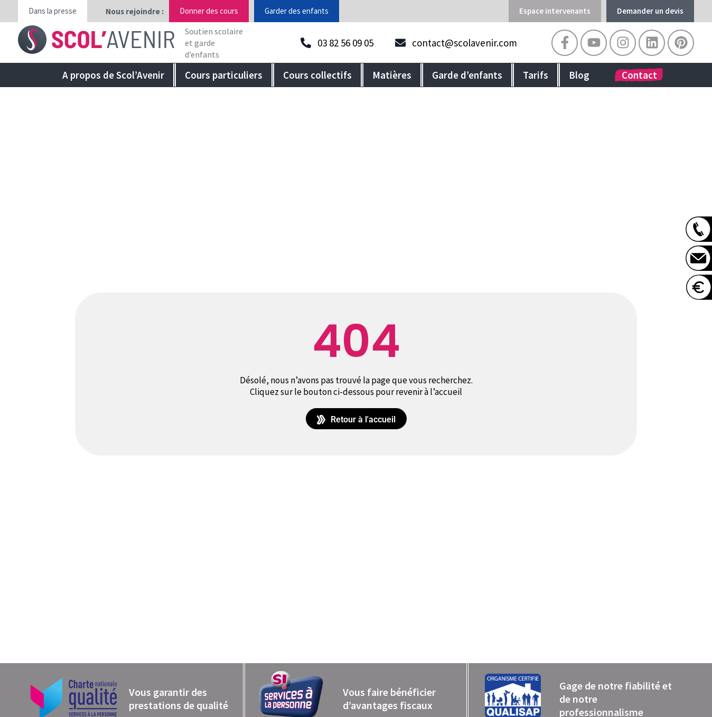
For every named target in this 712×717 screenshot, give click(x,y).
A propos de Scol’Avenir (113, 75)
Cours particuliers (224, 75)
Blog (579, 75)
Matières (391, 75)
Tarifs (535, 75)
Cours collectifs (317, 75)
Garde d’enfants (467, 75)
